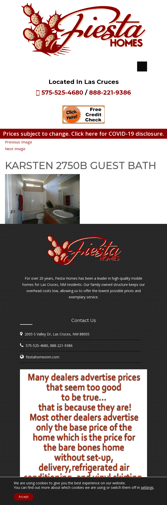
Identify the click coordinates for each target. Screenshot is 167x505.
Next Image (15, 148)
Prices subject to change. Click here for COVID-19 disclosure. (83, 133)
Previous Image (18, 141)
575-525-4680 (62, 92)
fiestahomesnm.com (42, 357)
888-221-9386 (110, 92)
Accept (23, 497)
